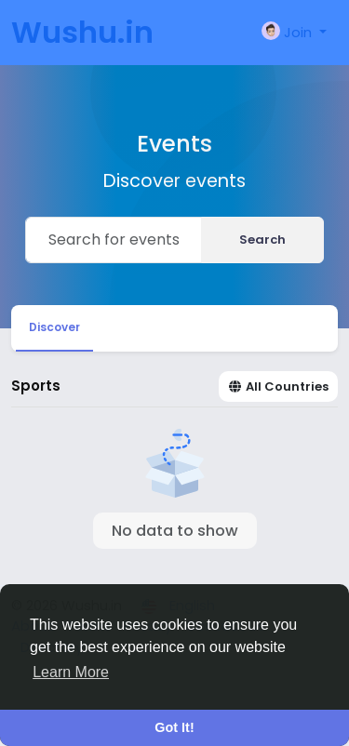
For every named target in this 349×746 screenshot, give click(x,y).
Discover (54, 327)
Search (262, 239)
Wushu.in (82, 32)
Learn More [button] (71, 672)
